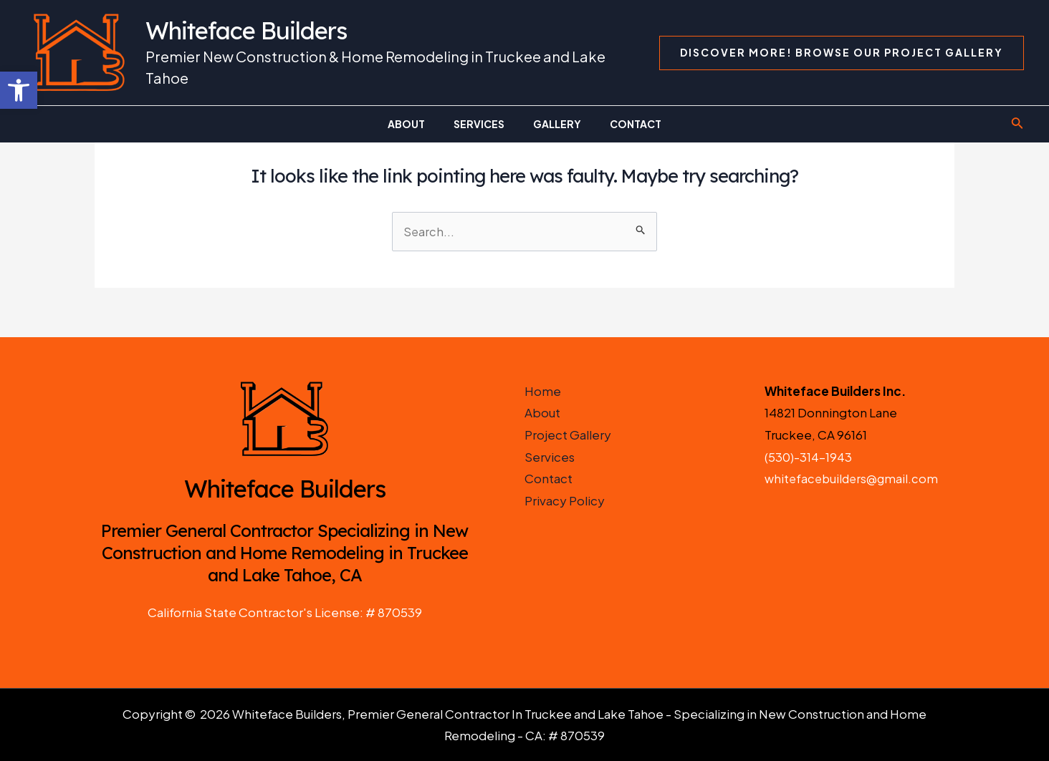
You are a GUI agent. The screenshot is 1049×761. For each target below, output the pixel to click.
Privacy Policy (564, 500)
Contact (548, 479)
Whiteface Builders (246, 30)
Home (542, 391)
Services (549, 457)
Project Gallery (567, 434)
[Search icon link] (1017, 124)
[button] (18, 90)
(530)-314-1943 (809, 457)
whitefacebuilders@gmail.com (854, 479)
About (542, 413)
